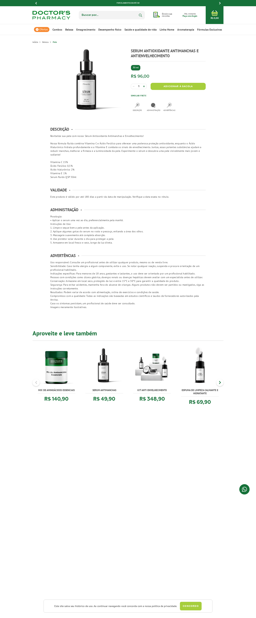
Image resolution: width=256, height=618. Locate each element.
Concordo (191, 606)
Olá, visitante (190, 15)
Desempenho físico (109, 29)
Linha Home (167, 29)
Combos (57, 29)
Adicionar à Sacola (178, 86)
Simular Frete (138, 95)
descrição (137, 107)
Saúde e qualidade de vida (140, 29)
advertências (169, 107)
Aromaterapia (185, 29)
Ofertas (43, 29)
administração (153, 107)
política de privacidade (164, 606)
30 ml (135, 68)
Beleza (69, 29)
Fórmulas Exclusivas (209, 29)
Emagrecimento (85, 29)
